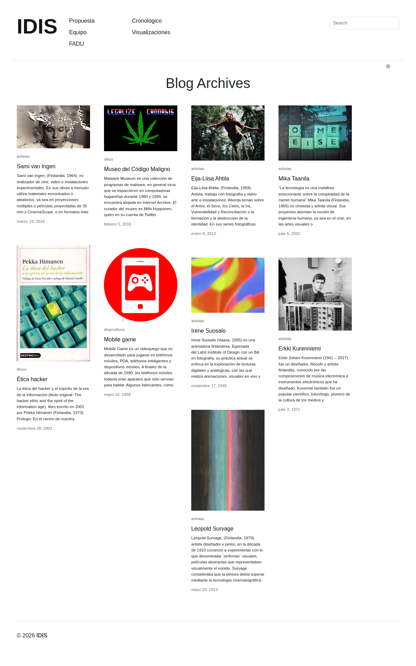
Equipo (78, 32)
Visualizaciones (151, 32)
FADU (76, 44)
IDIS (37, 26)
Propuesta (82, 21)
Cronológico (147, 21)
